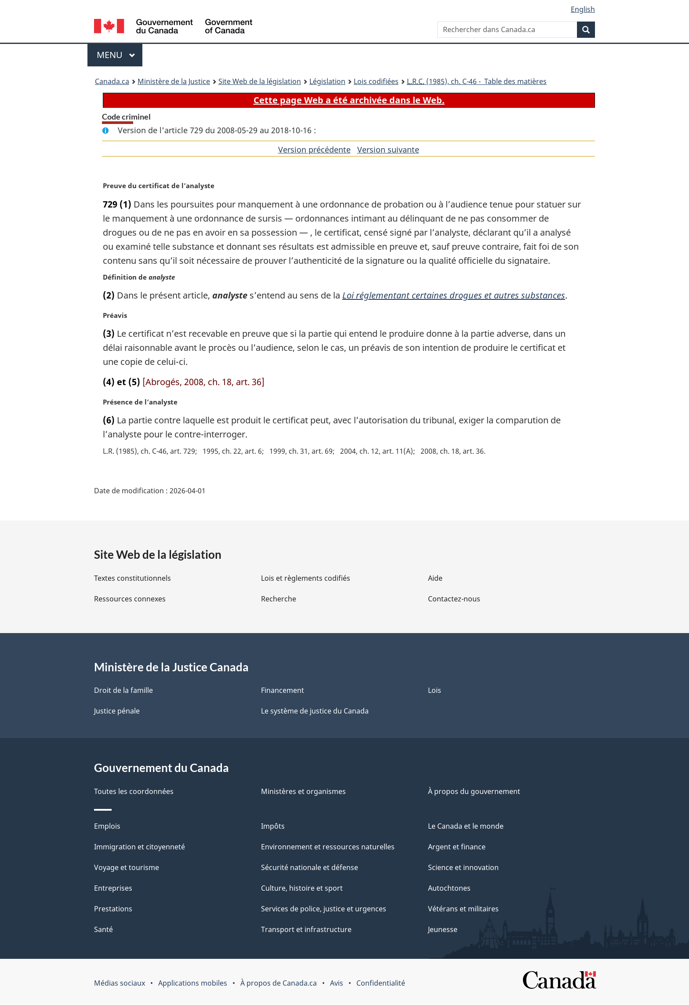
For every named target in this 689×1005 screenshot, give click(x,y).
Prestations (113, 909)
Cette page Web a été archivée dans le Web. (349, 100)
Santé (103, 930)
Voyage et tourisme (126, 868)
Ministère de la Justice (174, 81)
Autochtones (449, 888)
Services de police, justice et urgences (323, 909)
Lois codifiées (376, 81)
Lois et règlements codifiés (305, 578)
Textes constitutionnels (132, 578)
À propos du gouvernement (474, 792)
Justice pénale (117, 711)
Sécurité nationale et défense (309, 868)
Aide (435, 578)
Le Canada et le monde (466, 826)
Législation (327, 81)
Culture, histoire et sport (302, 888)
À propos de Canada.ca (278, 983)
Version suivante (388, 149)
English (583, 9)
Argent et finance (457, 847)
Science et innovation (463, 868)
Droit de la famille (123, 690)
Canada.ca (112, 81)
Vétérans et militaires (463, 909)
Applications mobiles (192, 983)
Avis (336, 983)
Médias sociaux (119, 983)
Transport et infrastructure (306, 930)
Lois (434, 690)
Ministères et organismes (303, 792)
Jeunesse (442, 930)
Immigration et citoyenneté (139, 847)
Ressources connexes (130, 599)
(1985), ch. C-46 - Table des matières (477, 81)
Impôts (273, 826)
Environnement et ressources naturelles (328, 847)
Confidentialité (380, 983)
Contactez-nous (454, 599)
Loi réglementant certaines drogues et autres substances (453, 296)
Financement (282, 690)
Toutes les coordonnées (134, 792)
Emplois (107, 826)
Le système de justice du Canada (315, 711)
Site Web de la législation (259, 81)
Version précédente (314, 149)
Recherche (278, 599)
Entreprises (113, 888)
